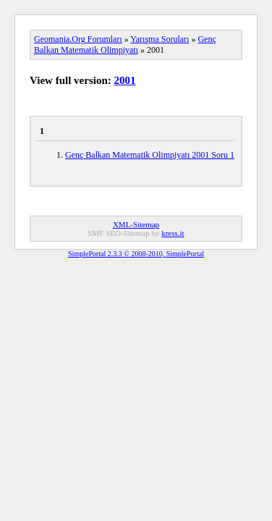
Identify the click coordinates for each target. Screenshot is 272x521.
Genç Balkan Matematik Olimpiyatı (125, 44)
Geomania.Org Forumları (78, 39)
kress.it (172, 233)
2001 (125, 80)
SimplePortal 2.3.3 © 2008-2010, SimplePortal (136, 254)
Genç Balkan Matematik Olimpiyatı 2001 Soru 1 (149, 155)
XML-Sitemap (136, 224)
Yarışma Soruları (159, 39)
